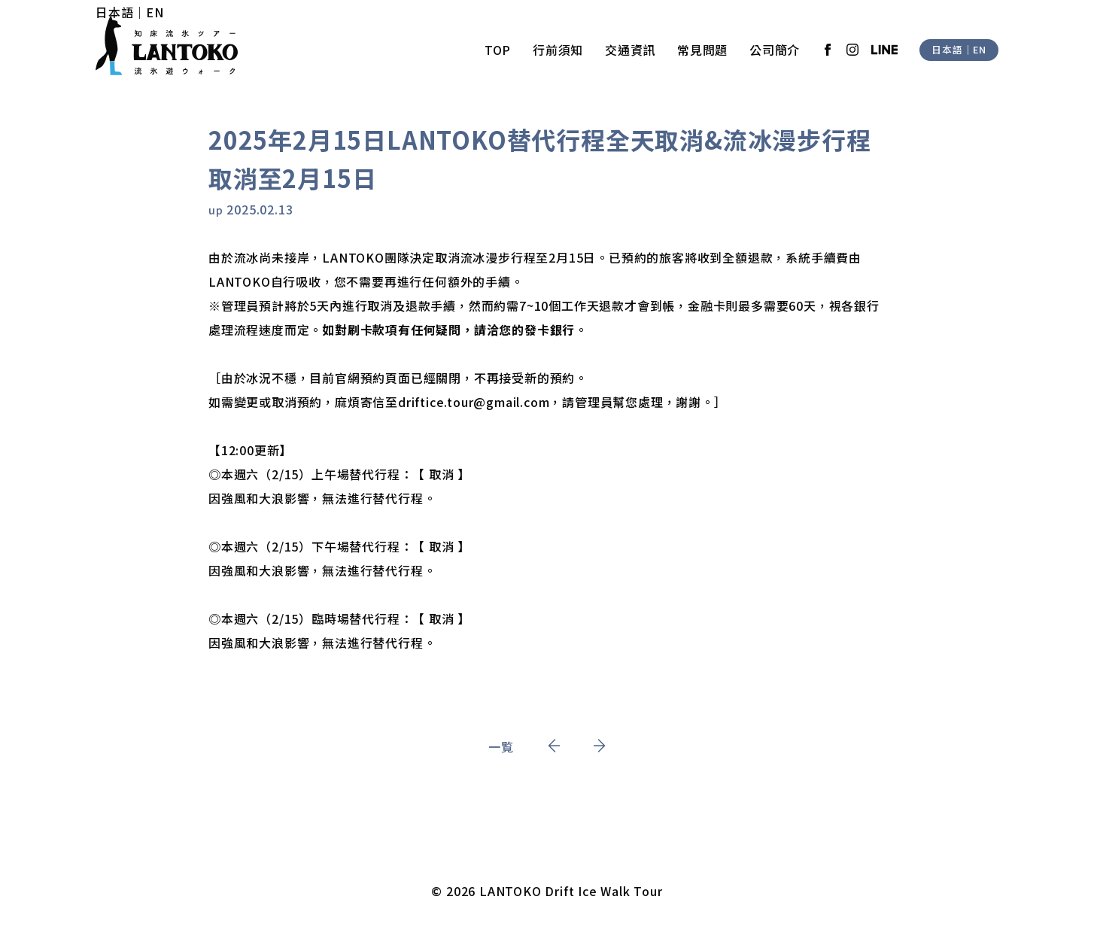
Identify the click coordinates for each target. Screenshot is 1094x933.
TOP (498, 50)
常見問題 (702, 50)
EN (155, 12)
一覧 (501, 746)
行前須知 (558, 50)
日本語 (114, 12)
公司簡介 (774, 50)
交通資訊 (630, 50)
